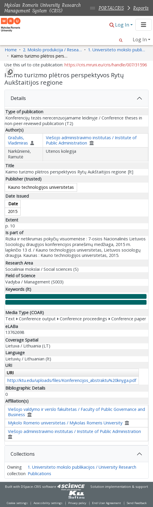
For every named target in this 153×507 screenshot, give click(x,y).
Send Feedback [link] (137, 503)
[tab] (76, 98)
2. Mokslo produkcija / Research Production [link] (52, 49)
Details (18, 98)
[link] (76, 494)
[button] (112, 25)
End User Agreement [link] (106, 503)
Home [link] (11, 49)
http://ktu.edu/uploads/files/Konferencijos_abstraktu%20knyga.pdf (71, 380)
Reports (141, 8)
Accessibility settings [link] (48, 503)
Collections (23, 454)
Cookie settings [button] (17, 503)
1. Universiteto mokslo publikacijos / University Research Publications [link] (117, 49)
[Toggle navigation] (143, 25)
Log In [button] (122, 25)
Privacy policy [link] (77, 503)
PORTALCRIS (111, 8)
